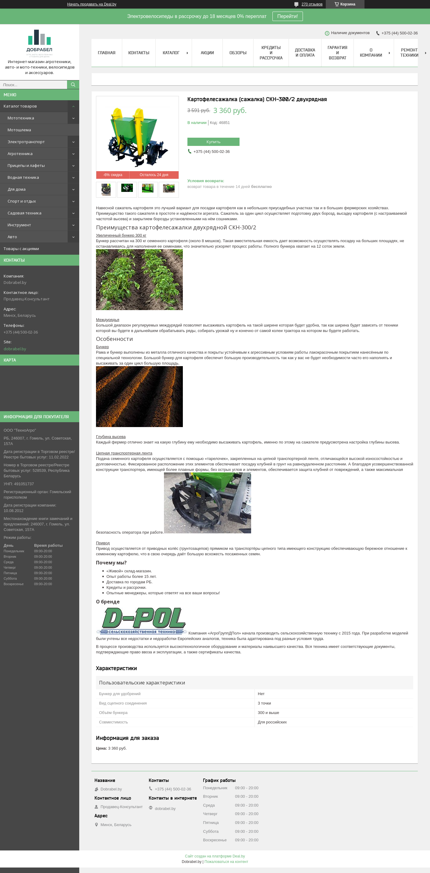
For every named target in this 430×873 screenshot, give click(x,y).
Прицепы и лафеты (26, 165)
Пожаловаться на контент (226, 862)
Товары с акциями (21, 248)
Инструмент (19, 225)
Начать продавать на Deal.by (91, 4)
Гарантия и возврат (337, 52)
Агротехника (20, 153)
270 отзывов (312, 4)
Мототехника (21, 118)
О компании (371, 53)
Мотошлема (19, 130)
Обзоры (238, 52)
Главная (106, 52)
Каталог (171, 52)
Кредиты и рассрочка (271, 52)
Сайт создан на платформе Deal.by (215, 856)
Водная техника (23, 177)
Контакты (138, 52)
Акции (207, 52)
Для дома (17, 189)
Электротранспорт (26, 141)
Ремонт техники (409, 53)
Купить (214, 141)
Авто (12, 236)
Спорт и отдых (22, 201)
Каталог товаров (20, 106)
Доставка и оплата (305, 53)
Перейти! (287, 16)
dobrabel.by (15, 349)
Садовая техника (24, 213)
